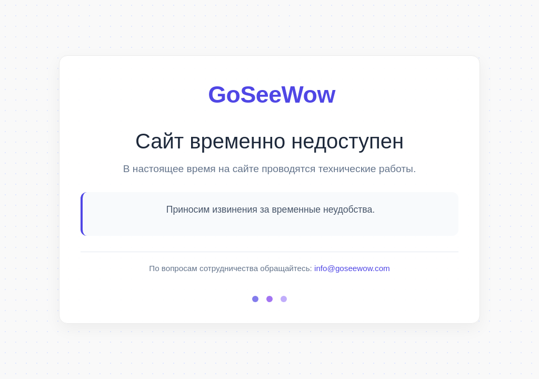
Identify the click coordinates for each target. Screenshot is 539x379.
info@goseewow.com (352, 268)
